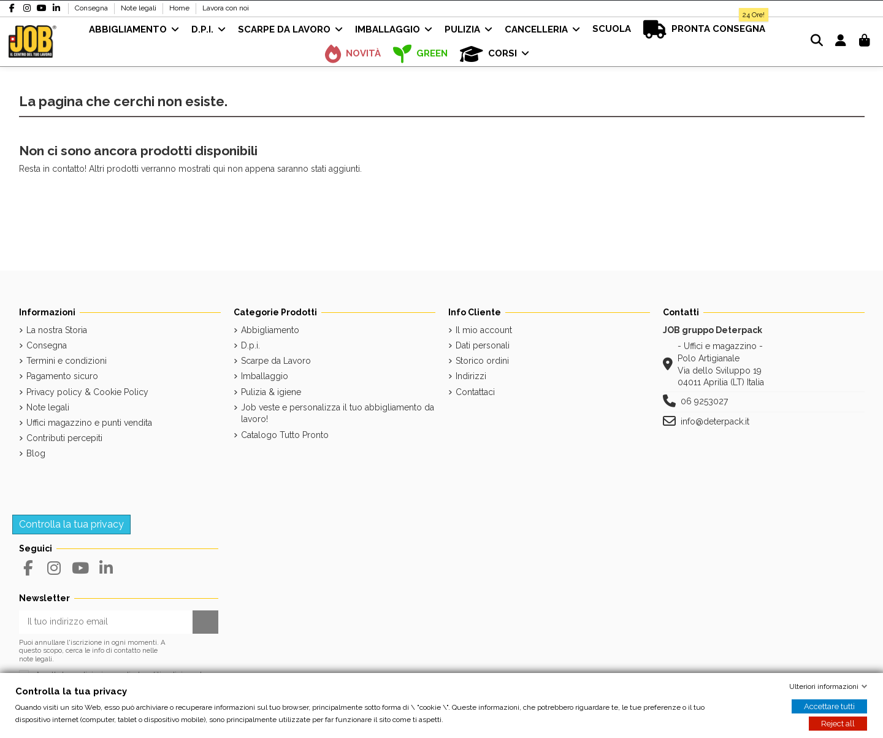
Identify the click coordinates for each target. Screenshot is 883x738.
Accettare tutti (829, 706)
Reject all (838, 723)
